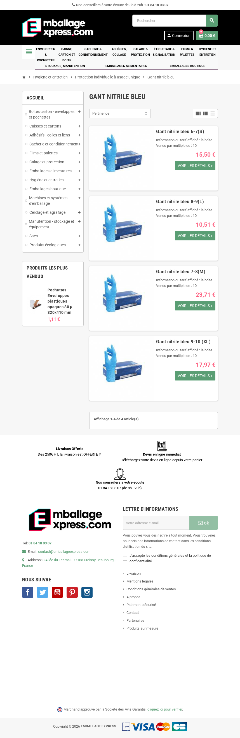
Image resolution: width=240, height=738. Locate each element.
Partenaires (135, 620)
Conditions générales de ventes (151, 589)
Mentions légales (140, 581)
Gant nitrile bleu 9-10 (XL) (183, 341)
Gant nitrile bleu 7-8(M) (180, 271)
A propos (133, 597)
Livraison (133, 573)
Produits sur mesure (142, 628)
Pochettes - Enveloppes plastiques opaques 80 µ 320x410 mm (60, 301)
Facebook (27, 592)
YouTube (57, 592)
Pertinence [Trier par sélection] (100, 113)
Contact (132, 613)
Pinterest (72, 592)
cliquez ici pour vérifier (164, 709)
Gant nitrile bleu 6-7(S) (180, 131)
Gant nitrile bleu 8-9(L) (180, 201)
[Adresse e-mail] (156, 523)
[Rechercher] (175, 21)
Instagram (87, 592)
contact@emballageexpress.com (64, 551)
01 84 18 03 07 (156, 5)
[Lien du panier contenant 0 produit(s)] (207, 35)
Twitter (42, 592)
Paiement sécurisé (141, 605)
